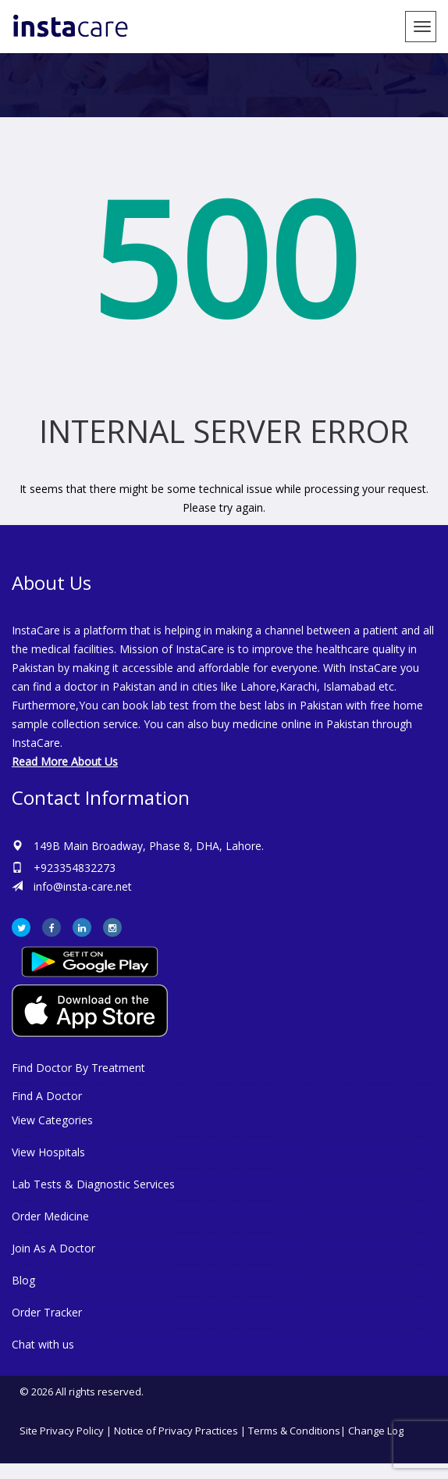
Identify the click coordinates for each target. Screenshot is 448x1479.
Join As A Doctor (53, 1248)
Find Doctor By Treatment (78, 1067)
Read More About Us (65, 761)
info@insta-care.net (83, 886)
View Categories (52, 1120)
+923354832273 (75, 867)
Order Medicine (50, 1216)
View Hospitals (48, 1152)
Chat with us (43, 1344)
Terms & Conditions (294, 1431)
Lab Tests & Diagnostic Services (93, 1184)
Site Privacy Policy (62, 1431)
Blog (23, 1280)
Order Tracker (47, 1312)
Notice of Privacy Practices (176, 1431)
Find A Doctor (47, 1095)
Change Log (376, 1431)
